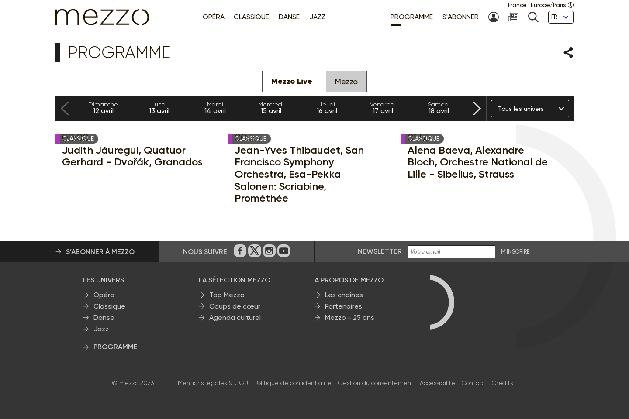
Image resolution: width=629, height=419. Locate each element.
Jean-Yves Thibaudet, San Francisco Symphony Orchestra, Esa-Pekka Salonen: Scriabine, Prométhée (299, 174)
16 (327, 108)
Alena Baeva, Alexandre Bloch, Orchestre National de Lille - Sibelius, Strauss (478, 162)
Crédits (502, 382)
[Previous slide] (65, 109)
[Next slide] (477, 109)
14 (215, 108)
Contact (473, 382)
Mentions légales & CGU (213, 382)
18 (438, 108)
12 (103, 108)
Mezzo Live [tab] (291, 81)
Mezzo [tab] (346, 81)
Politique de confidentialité (293, 382)
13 (159, 108)
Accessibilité (437, 382)
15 (271, 108)
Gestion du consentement (376, 382)
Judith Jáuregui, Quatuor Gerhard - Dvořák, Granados (132, 156)
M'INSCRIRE (515, 252)
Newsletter (380, 251)
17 (382, 108)
